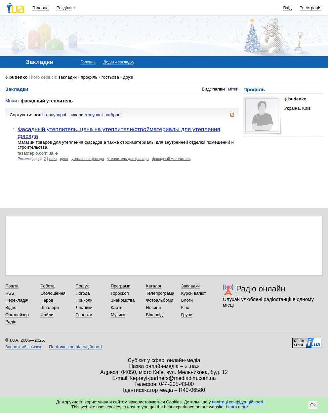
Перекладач (17, 300)
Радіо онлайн (260, 288)
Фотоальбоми (159, 300)
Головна (40, 7)
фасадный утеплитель (171, 159)
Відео (11, 307)
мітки (233, 89)
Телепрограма (160, 293)
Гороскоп (120, 293)
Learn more (237, 406)
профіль (89, 77)
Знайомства (123, 300)
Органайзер (17, 314)
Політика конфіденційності (75, 346)
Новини (153, 307)
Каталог (153, 285)
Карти (116, 307)
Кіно (185, 307)
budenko (18, 77)
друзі (128, 77)
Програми (120, 285)
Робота (47, 285)
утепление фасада (87, 159)
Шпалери (49, 307)
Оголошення (52, 293)
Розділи (64, 7)
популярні (56, 114)
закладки (68, 77)
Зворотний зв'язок (23, 346)
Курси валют (193, 293)
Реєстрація (310, 7)
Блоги (187, 300)
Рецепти (84, 314)
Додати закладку (118, 62)
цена (64, 159)
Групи (186, 314)
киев (53, 159)
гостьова (110, 77)
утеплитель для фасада (127, 159)
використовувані (85, 114)
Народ (46, 300)
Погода (83, 293)
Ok (313, 404)
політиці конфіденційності (237, 401)
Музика (118, 314)
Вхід (287, 7)
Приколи (84, 300)
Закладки (190, 285)
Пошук (82, 285)
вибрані (113, 114)
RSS (9, 293)
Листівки (84, 307)
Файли (46, 314)
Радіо (10, 321)
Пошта (12, 285)
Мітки (11, 100)
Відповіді (155, 314)
